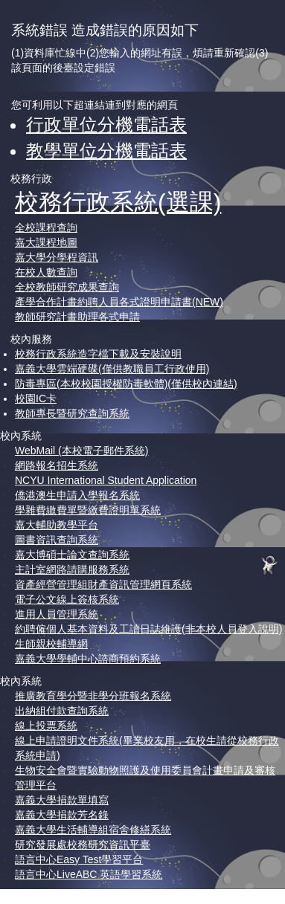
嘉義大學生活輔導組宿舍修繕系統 (93, 830)
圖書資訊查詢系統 (56, 540)
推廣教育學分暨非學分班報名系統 (93, 696)
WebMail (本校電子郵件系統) (81, 450)
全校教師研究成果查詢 (67, 287)
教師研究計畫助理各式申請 (77, 317)
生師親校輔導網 (51, 644)
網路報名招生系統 (56, 465)
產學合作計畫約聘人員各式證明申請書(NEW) (119, 302)
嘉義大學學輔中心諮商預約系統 (88, 659)
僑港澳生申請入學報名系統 (77, 495)
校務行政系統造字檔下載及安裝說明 (98, 354)
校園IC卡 (36, 398)
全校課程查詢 (46, 227)
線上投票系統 (46, 726)
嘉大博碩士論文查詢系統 (72, 555)
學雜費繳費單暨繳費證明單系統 (88, 510)
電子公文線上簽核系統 (67, 599)
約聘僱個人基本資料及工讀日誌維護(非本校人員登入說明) (148, 629)
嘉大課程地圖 (46, 242)
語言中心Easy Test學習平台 (79, 859)
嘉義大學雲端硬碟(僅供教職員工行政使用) (112, 369)
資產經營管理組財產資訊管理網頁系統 (103, 584)
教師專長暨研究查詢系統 (72, 413)
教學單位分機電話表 (106, 151)
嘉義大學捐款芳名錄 (62, 815)
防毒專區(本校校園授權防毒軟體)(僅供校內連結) (126, 384)
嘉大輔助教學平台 (56, 525)
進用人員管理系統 (56, 614)
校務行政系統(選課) (118, 202)
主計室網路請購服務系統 (72, 569)
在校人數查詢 (46, 272)
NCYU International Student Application (105, 480)
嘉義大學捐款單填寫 (62, 800)
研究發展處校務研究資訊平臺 (82, 844)
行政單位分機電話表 (106, 124)
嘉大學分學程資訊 (56, 257)
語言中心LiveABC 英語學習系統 (88, 874)
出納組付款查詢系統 (62, 711)
